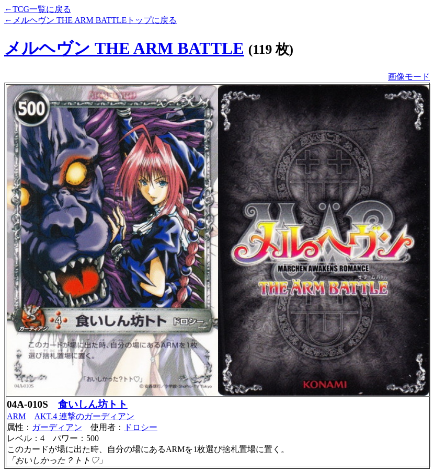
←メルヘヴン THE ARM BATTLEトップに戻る (90, 20)
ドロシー (140, 427)
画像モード (409, 76)
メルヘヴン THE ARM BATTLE (124, 48)
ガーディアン (57, 427)
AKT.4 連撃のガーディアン (84, 416)
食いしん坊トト (93, 404)
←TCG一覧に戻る (37, 9)
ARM (16, 416)
